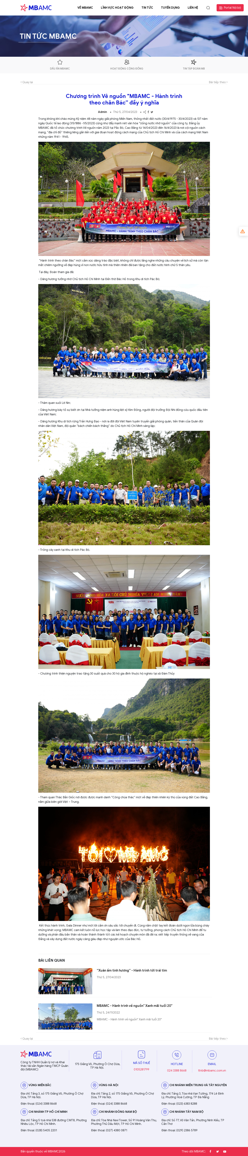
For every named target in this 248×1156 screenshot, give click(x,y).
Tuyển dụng (170, 8)
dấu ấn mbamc (60, 64)
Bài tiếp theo (218, 82)
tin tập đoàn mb (194, 64)
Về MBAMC (85, 8)
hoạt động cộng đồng (126, 64)
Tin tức (147, 8)
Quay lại (27, 82)
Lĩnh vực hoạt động (117, 8)
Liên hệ (193, 8)
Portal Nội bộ (230, 8)
